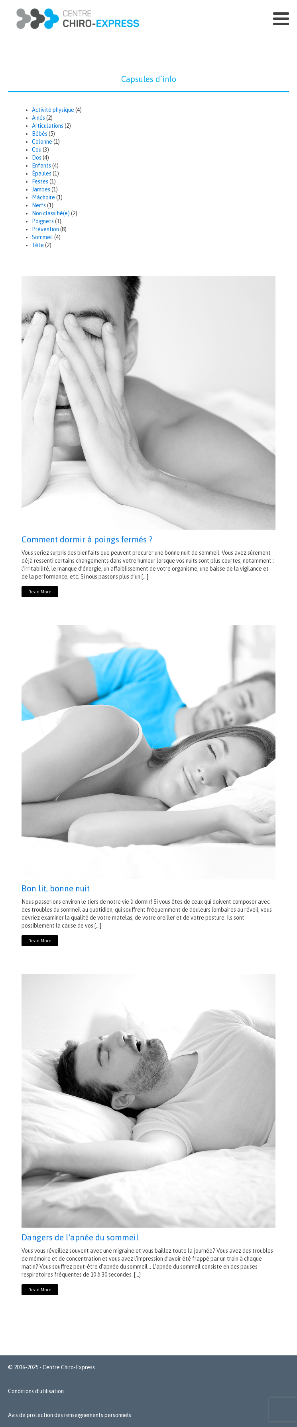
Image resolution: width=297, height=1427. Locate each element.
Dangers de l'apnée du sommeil (80, 1237)
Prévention (45, 229)
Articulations (47, 126)
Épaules (41, 173)
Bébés (39, 134)
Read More (39, 591)
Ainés (38, 118)
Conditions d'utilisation (36, 1391)
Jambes (41, 189)
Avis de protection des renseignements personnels (69, 1415)
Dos (36, 157)
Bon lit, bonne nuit (56, 888)
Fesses (40, 181)
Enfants (41, 165)
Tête (38, 245)
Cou (36, 149)
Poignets (43, 221)
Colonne (42, 141)
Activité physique (53, 110)
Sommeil (42, 237)
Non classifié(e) (51, 213)
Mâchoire (43, 197)
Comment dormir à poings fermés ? (87, 539)
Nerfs (39, 205)
